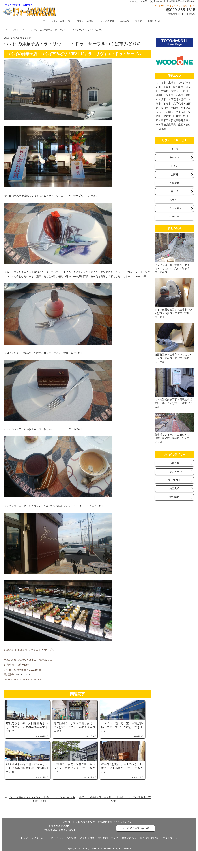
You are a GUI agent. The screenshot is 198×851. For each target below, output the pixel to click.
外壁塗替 (174, 183)
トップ (41, 21)
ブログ (138, 21)
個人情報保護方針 (149, 838)
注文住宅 (174, 217)
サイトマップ (170, 838)
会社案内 (124, 21)
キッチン (174, 157)
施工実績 (174, 488)
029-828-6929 (23, 674)
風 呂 (174, 149)
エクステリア (174, 208)
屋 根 (174, 191)
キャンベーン (174, 471)
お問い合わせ (154, 21)
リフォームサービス (61, 21)
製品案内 (174, 497)
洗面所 (174, 174)
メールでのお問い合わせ (135, 828)
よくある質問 (107, 21)
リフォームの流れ (85, 21)
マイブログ (27, 29)
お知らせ (174, 463)
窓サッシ (174, 200)
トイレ (174, 166)
